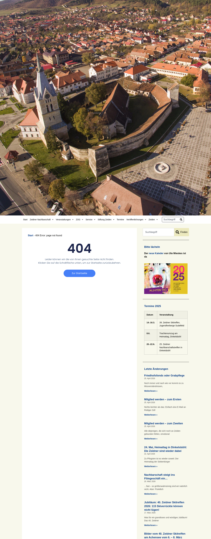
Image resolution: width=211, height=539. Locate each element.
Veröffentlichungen (136, 219)
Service (90, 219)
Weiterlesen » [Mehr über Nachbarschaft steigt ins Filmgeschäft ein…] (150, 494)
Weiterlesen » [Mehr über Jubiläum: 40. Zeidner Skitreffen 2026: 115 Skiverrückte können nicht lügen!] (150, 525)
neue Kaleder (156, 253)
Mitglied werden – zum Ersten (162, 399)
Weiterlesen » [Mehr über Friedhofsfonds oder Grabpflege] (150, 391)
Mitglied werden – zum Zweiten (163, 423)
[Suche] (181, 219)
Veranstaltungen (65, 219)
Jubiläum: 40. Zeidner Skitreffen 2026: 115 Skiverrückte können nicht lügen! (164, 506)
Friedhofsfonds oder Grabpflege (164, 375)
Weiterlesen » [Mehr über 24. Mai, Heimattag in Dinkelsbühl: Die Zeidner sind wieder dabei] (150, 466)
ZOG (79, 219)
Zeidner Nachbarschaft (41, 219)
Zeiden (153, 219)
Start (25, 219)
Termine (120, 219)
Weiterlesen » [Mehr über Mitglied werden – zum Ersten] (150, 415)
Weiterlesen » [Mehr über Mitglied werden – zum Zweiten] (150, 438)
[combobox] (170, 219)
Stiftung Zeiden (106, 219)
